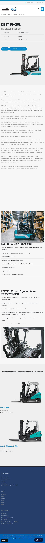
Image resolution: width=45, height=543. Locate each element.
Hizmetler (3, 498)
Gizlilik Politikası (4, 516)
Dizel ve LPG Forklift (5, 479)
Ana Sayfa (4, 14)
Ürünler (3, 496)
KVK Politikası (4, 514)
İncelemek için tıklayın (6, 412)
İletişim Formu (29, 2)
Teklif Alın (5, 49)
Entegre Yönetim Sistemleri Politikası (9, 522)
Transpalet (3, 483)
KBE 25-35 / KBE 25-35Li (9, 446)
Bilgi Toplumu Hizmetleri (7, 524)
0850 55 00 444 (39, 2)
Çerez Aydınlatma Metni (7, 518)
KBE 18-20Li (4, 408)
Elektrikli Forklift (12, 14)
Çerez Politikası (4, 520)
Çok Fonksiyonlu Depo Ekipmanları (9, 485)
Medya (2, 502)
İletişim (2, 504)
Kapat (4, 540)
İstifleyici (3, 481)
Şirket (2, 500)
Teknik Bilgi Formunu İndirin (17, 49)
